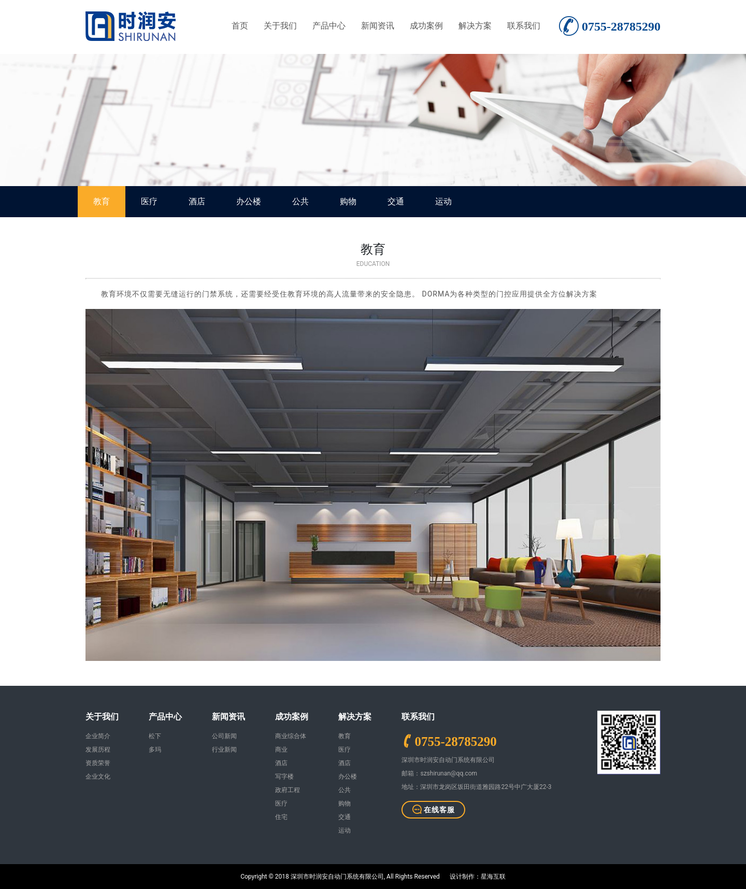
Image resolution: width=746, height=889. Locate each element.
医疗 (149, 201)
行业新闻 (224, 749)
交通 (396, 201)
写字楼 (284, 776)
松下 (155, 736)
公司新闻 (224, 736)
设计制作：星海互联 (478, 876)
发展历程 (97, 749)
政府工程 (287, 790)
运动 (443, 201)
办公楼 (248, 201)
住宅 (281, 817)
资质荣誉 (97, 763)
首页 (240, 26)
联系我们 (523, 26)
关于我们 (280, 26)
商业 (281, 749)
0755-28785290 (455, 741)
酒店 (197, 201)
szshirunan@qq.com (448, 773)
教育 (101, 201)
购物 (348, 201)
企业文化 (97, 776)
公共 (300, 201)
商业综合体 (290, 736)
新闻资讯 (377, 26)
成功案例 (426, 26)
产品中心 (329, 26)
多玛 (155, 749)
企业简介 (97, 736)
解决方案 (475, 26)
